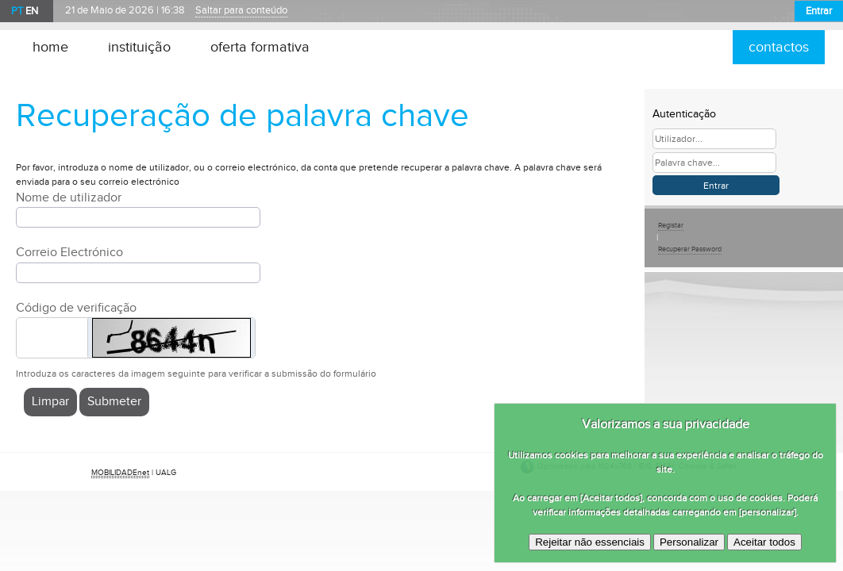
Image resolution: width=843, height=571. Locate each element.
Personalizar (689, 542)
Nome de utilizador (68, 197)
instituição (139, 47)
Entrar (819, 11)
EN (31, 11)
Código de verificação (76, 308)
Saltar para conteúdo (241, 11)
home (50, 47)
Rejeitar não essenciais (590, 542)
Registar (670, 225)
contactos (779, 47)
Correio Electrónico (69, 252)
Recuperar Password (690, 249)
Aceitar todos (764, 542)
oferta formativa (260, 47)
